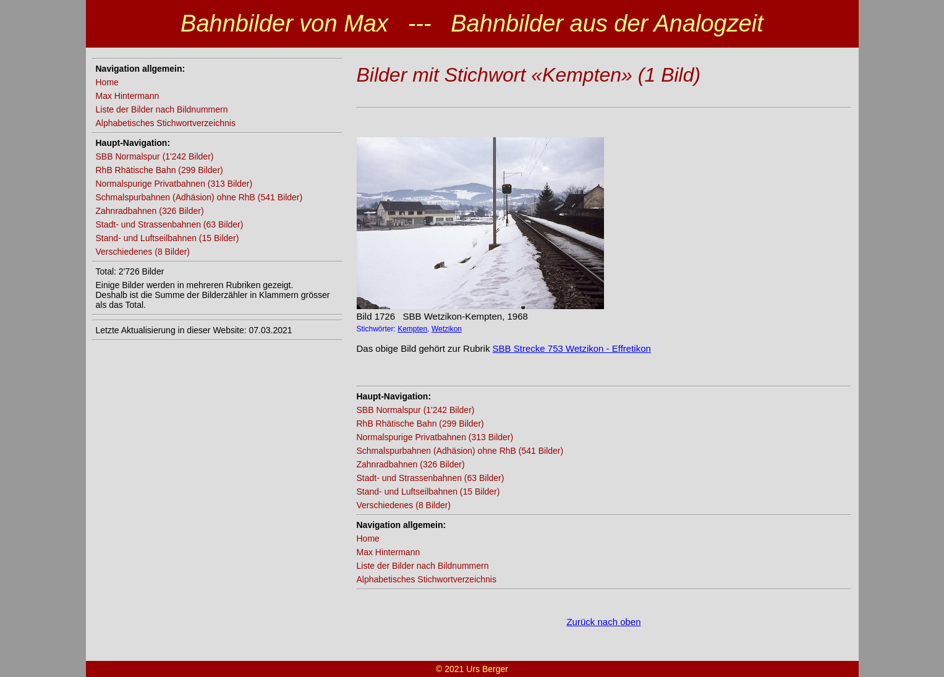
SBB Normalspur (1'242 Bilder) (155, 156)
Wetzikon (447, 329)
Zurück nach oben (603, 621)
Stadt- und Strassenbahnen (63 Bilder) (170, 224)
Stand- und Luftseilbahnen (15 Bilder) (167, 238)
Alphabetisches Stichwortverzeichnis (166, 123)
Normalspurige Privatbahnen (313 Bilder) (174, 184)
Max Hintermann (127, 96)
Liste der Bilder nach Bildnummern (162, 109)
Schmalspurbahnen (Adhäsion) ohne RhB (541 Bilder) (199, 197)
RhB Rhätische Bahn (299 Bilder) (159, 170)
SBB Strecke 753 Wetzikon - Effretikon (572, 348)
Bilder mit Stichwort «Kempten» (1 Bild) (529, 75)
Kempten (412, 329)
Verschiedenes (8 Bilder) (143, 252)
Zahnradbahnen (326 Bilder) (150, 211)
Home (107, 82)
